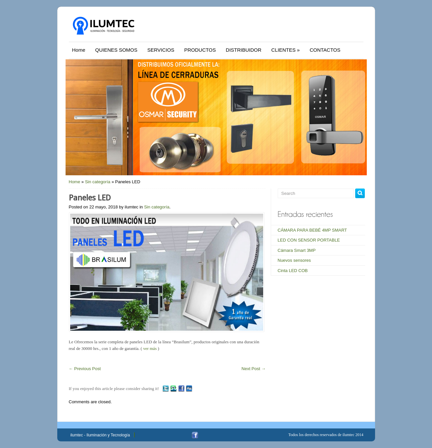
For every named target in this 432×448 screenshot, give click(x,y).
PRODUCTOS (200, 50)
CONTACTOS (325, 50)
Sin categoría (98, 181)
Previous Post (85, 368)
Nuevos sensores (294, 260)
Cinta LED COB (293, 270)
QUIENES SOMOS (116, 50)
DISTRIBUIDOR (244, 50)
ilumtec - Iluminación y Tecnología (100, 435)
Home (78, 50)
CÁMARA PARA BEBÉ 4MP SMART (312, 230)
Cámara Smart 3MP (297, 250)
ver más (150, 348)
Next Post (254, 368)
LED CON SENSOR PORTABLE (309, 240)
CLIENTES (285, 50)
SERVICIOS (160, 50)
